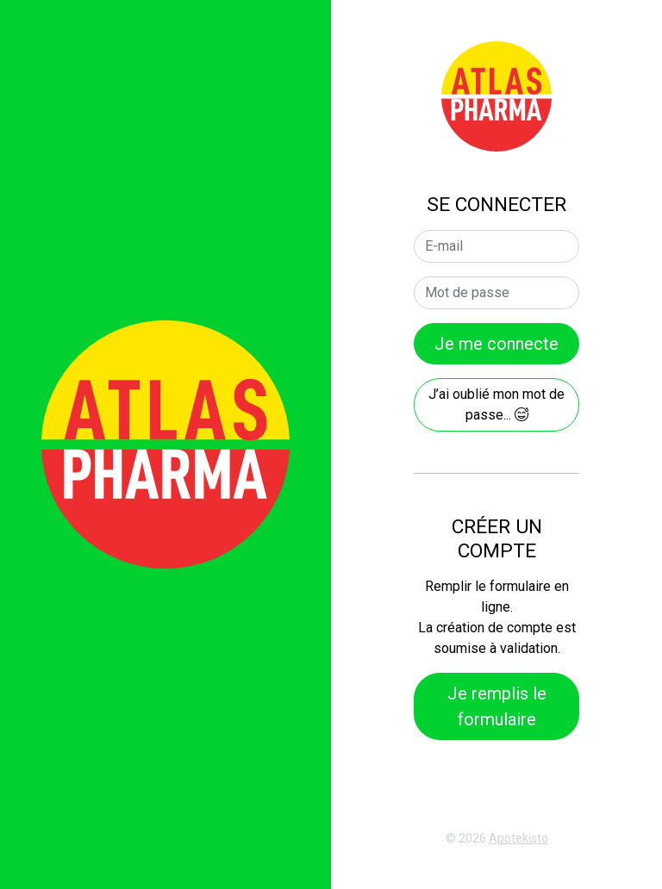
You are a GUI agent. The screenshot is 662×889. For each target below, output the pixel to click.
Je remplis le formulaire (496, 706)
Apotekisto (518, 838)
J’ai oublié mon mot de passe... (496, 404)
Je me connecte (496, 343)
